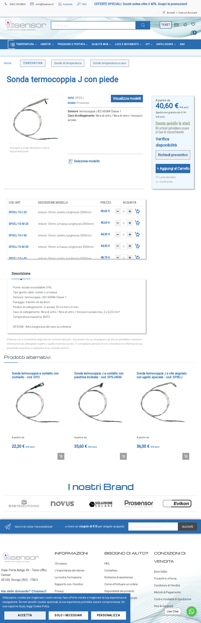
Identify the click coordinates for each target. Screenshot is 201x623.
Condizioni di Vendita (167, 585)
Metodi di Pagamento (167, 592)
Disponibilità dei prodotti (119, 591)
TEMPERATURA (33, 63)
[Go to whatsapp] (191, 611)
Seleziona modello (87, 161)
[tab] (21, 275)
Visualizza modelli (127, 98)
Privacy (59, 591)
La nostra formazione (68, 577)
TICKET (165, 24)
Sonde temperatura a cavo (109, 63)
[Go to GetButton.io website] (191, 619)
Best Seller (160, 571)
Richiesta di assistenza (118, 577)
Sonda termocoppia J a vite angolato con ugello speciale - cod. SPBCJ (162, 375)
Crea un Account (187, 12)
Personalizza (108, 615)
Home (7, 63)
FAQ (82, 4)
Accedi (171, 12)
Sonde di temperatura (67, 63)
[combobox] (93, 25)
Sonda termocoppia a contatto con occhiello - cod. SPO (35, 375)
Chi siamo (61, 563)
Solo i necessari (68, 615)
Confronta (164, 182)
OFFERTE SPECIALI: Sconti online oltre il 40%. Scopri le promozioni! (140, 4)
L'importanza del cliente (69, 570)
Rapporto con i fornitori (69, 584)
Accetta (25, 615)
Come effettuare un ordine (121, 584)
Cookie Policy (41, 606)
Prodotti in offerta (165, 578)
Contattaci (110, 570)
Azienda (65, 4)
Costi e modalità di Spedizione (172, 599)
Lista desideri (166, 177)
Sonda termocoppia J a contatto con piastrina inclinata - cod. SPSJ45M (98, 375)
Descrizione (21, 273)
